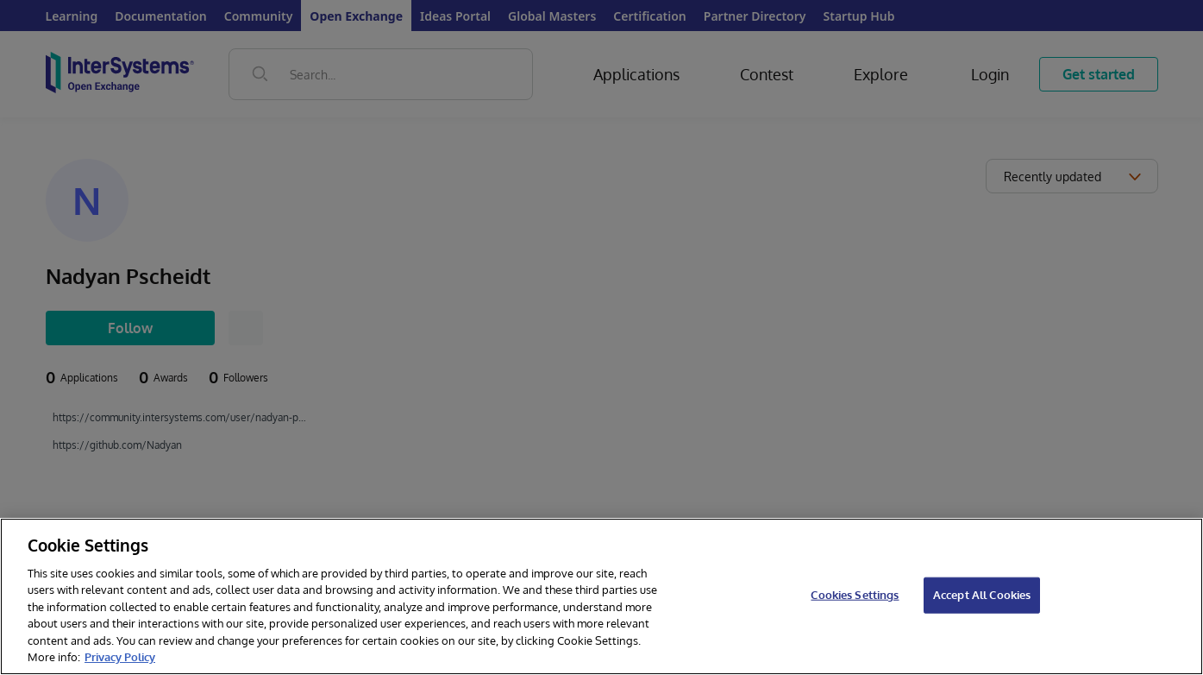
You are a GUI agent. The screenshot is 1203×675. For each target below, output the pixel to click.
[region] (601, 596)
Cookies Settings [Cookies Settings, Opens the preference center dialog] (855, 595)
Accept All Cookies (982, 595)
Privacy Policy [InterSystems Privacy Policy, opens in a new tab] (120, 657)
